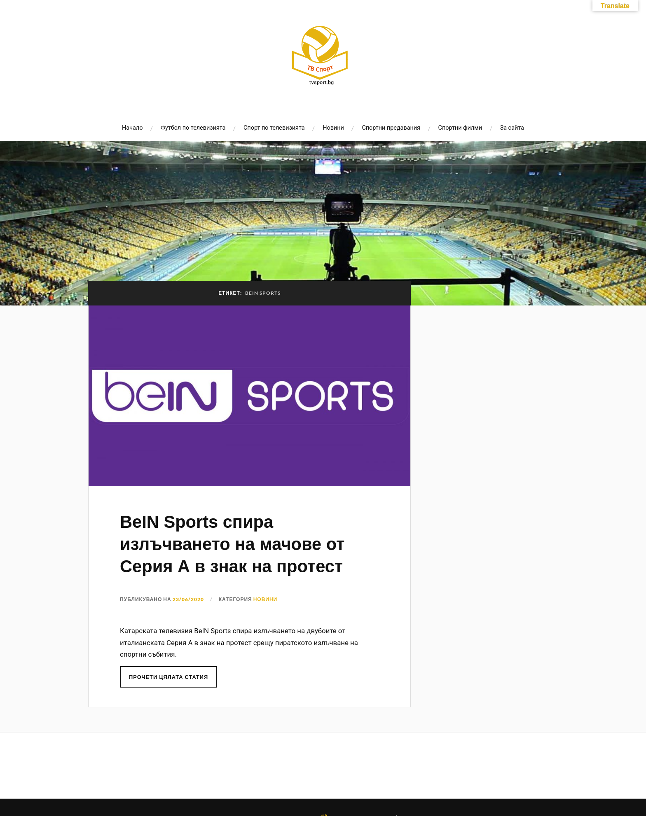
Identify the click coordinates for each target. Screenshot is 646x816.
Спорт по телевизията (274, 127)
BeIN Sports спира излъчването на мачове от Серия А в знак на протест (232, 544)
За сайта (512, 127)
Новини (333, 127)
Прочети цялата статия (168, 677)
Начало (132, 127)
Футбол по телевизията (193, 127)
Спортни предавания (391, 127)
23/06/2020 (188, 599)
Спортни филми (460, 127)
